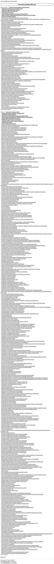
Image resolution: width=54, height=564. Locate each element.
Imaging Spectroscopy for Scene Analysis (10, 322)
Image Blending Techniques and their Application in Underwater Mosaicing (18, 305)
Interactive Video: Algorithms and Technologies (11, 347)
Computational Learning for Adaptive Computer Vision (13, 175)
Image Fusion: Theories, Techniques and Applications (13, 308)
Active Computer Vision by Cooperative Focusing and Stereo (14, 18)
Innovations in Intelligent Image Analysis (10, 333)
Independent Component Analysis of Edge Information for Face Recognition (18, 326)
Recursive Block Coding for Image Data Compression (13, 90)
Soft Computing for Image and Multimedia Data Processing (14, 472)
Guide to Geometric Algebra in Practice (10, 270)
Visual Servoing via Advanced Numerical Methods (12, 108)
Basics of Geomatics (5, 160)
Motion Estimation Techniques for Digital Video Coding (13, 395)
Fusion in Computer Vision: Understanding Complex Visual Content (16, 253)
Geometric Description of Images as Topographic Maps (13, 258)
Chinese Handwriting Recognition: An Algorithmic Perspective (15, 169)
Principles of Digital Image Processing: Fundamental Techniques (15, 436)
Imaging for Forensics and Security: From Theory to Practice (14, 321)
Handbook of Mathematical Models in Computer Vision (13, 283)
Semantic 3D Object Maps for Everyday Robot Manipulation (14, 463)
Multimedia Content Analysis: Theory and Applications (13, 73)
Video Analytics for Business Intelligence (10, 526)
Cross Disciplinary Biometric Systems (9, 205)
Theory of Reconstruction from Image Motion (11, 100)
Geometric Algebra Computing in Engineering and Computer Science (16, 257)
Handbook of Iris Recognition (7, 281)
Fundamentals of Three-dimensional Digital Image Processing (15, 252)
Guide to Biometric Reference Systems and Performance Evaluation (16, 266)
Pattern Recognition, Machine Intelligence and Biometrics (14, 427)
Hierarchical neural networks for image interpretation (13, 288)
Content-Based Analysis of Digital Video (10, 199)
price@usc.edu (5, 561)
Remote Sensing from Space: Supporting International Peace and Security (17, 91)
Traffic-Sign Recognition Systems (8, 508)
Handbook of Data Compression (8, 277)
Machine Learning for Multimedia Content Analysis (12, 364)
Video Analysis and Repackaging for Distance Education (13, 524)
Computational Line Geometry (8, 176)
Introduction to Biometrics (7, 349)
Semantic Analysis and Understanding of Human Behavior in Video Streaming (18, 464)
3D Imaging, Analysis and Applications (9, 133)
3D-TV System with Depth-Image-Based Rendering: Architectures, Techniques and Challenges (22, 137)
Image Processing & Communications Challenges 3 (12, 309)
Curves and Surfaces (5, 207)
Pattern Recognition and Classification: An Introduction (13, 426)
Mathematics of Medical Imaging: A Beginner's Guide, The (14, 381)
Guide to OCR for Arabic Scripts (8, 273)
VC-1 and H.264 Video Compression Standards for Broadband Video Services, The (19, 523)
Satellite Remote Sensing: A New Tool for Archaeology (13, 460)
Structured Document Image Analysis (9, 490)
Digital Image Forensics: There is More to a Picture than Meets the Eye (17, 219)
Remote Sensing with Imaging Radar (9, 453)
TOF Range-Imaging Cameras (7, 505)
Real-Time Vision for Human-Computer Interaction (12, 446)
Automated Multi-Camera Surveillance (10, 155)
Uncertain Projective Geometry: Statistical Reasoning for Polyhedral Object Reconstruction (21, 512)
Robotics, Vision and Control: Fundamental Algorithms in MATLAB (16, 456)
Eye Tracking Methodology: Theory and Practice (12, 243)
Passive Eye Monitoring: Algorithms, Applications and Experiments (16, 80)
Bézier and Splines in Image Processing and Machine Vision (14, 168)
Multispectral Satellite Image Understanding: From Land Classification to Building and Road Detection (24, 408)
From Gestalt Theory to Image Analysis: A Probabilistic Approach (15, 249)
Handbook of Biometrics (6, 54)
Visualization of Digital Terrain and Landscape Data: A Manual (15, 548)
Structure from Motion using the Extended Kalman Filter (14, 488)
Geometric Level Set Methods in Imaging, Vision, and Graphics (15, 52)
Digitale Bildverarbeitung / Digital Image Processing (12, 38)
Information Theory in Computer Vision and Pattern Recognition (15, 330)
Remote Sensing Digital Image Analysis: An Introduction (13, 451)
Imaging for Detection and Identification (10, 320)
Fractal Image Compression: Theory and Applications (13, 41)
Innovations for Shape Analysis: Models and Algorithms (13, 332)
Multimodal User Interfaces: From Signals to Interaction (13, 406)
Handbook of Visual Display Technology (10, 286)
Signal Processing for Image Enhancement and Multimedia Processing (16, 468)
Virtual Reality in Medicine (7, 532)
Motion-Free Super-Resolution (8, 397)
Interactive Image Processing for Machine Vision (12, 345)
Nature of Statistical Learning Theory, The (10, 76)
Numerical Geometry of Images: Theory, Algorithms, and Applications (16, 413)
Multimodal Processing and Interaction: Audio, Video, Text (14, 74)
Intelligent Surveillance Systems (8, 338)
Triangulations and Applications (8, 510)
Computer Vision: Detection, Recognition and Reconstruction (15, 194)
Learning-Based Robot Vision (7, 66)
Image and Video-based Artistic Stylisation (10, 304)
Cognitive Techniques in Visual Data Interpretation (12, 171)
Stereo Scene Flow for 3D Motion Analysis (10, 485)
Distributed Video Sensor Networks (9, 228)
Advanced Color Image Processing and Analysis (11, 139)
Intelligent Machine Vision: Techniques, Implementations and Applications (18, 61)
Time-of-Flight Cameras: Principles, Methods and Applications (15, 503)
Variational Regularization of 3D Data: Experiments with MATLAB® (16, 522)
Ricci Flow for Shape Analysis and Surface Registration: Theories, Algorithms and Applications (22, 455)
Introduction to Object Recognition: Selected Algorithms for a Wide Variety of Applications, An (22, 351)
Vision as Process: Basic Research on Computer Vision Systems (15, 107)
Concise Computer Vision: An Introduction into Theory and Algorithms (17, 197)
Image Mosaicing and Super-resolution (10, 59)
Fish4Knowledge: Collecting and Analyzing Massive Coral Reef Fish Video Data (18, 247)
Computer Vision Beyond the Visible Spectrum (11, 186)
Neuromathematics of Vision (7, 412)
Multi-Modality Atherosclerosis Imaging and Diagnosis (13, 400)
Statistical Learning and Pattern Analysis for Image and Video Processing (17, 94)
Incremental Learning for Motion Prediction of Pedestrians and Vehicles (17, 325)
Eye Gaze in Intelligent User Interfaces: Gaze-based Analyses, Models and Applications (20, 240)
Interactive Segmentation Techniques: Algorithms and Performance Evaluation (18, 346)
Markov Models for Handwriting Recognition (11, 372)
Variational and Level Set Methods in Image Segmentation (14, 519)
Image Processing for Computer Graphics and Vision (13, 311)
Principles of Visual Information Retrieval (10, 83)
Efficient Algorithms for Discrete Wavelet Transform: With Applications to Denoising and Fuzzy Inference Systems (26, 233)
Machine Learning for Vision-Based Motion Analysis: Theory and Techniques (18, 366)
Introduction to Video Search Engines (9, 354)
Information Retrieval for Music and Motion (11, 329)
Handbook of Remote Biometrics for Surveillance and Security (15, 285)
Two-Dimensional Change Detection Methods (11, 511)
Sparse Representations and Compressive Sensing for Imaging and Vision (17, 476)
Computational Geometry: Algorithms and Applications (13, 28)
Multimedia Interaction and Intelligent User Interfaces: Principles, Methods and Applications (22, 404)
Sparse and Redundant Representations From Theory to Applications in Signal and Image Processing (23, 474)
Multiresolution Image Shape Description (10, 75)
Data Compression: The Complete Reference (11, 29)
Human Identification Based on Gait (9, 298)
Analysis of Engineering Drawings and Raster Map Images (14, 150)
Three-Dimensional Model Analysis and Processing (12, 498)
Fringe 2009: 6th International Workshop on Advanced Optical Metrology (17, 42)
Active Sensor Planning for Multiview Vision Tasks (12, 21)
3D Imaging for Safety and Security (9, 131)
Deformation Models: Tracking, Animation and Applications (14, 214)
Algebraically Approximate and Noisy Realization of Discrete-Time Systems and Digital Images (22, 24)
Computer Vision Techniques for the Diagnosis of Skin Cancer (15, 188)
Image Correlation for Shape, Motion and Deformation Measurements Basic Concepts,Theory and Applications (26, 307)
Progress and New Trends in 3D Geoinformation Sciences (14, 438)
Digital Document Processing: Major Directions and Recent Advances (16, 215)
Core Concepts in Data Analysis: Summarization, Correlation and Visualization (18, 202)
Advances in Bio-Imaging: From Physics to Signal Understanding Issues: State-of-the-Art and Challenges (24, 143)
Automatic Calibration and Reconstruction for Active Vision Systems (16, 156)
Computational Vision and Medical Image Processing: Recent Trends (16, 177)
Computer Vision (5, 182)
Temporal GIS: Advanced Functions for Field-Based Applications (15, 99)
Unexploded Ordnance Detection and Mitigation (12, 516)
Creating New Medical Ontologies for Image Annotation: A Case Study (16, 203)
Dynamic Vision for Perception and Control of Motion (13, 230)
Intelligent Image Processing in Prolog (9, 337)
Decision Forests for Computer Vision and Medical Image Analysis (16, 212)
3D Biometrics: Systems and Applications (10, 126)
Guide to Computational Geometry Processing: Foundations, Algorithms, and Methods (20, 269)
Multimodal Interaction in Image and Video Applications (13, 405)
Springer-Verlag (4, 7)
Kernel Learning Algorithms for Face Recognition (12, 358)
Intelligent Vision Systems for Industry (9, 62)
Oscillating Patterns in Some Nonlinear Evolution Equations (14, 421)
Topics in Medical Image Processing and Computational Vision (15, 506)
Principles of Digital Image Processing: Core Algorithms (13, 435)
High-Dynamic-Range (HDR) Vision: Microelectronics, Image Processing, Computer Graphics (21, 290)
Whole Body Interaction (6, 550)
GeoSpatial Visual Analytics (7, 261)
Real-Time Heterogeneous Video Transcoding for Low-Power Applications (17, 444)
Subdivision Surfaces (6, 491)
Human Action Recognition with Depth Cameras (12, 294)
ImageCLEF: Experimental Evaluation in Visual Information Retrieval (16, 317)
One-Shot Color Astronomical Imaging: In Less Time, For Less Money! (16, 417)
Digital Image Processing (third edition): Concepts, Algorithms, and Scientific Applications (21, 35)
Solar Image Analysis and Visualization (9, 473)
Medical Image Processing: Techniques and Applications (13, 387)
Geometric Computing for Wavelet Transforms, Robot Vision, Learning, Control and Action (21, 48)
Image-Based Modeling (6, 315)
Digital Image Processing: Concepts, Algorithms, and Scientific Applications (18, 222)
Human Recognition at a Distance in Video (10, 299)
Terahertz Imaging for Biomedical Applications (11, 495)
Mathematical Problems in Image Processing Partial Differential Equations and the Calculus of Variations (24, 378)
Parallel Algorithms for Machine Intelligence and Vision (13, 423)
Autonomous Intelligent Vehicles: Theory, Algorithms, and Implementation (18, 159)
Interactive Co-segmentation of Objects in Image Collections (14, 342)
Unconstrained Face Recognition (8, 514)
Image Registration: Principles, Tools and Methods (12, 312)
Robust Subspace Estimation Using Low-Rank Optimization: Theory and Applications (20, 459)
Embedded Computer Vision (7, 235)
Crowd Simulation (5, 206)
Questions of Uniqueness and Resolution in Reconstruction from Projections (18, 86)
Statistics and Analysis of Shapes (8, 482)
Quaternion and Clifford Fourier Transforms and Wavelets (14, 440)
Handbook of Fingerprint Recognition (9, 56)
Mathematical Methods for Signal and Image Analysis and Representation (17, 375)
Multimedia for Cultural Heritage (8, 401)
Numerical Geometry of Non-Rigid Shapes (10, 414)
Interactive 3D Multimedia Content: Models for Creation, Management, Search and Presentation (22, 341)
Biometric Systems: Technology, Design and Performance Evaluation (16, 165)
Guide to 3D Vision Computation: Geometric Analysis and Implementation (17, 265)
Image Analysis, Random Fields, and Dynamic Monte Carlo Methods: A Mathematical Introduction (23, 303)
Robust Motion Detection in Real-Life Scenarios (11, 457)
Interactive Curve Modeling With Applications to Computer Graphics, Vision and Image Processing (23, 343)
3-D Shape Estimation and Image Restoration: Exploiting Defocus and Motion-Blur (19, 125)
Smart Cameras (4, 470)
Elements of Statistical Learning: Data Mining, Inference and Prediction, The (18, 40)
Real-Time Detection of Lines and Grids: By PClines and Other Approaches (17, 443)
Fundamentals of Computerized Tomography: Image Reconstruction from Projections (20, 45)
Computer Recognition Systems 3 (8, 181)
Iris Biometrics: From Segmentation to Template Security (14, 355)
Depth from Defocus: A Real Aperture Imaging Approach (13, 32)
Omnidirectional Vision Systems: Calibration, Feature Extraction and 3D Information (20, 415)
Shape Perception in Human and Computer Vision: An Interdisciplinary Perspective (19, 465)
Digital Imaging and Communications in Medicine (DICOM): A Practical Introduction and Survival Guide (24, 226)
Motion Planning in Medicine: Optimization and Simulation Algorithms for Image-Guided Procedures (23, 71)
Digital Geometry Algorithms (7, 218)
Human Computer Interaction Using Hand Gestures (12, 295)
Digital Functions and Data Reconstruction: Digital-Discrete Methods (16, 216)
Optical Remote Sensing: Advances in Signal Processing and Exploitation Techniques (20, 418)
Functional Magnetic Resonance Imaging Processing (12, 250)
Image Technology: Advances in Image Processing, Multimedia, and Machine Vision (19, 313)
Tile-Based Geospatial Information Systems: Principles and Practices (16, 501)
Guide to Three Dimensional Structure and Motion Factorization (15, 274)
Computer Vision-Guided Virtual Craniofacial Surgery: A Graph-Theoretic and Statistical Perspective (23, 192)
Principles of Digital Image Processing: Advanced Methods (14, 434)
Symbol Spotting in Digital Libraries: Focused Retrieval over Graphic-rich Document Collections (22, 494)
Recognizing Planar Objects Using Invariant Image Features (14, 88)
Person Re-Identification (6, 429)
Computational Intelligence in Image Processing (12, 173)
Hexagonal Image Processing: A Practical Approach (12, 287)
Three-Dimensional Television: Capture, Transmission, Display (15, 499)
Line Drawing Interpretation (7, 362)
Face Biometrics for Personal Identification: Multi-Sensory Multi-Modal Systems (19, 244)
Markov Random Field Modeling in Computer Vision (13, 67)
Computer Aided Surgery (6, 178)
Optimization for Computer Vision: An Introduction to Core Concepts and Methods (19, 419)
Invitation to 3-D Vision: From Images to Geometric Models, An (15, 63)
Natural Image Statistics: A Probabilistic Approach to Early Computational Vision (19, 409)
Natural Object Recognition (7, 410)
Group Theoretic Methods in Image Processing (11, 53)
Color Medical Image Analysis (7, 172)
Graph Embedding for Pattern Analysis (9, 262)
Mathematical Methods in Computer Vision (11, 69)
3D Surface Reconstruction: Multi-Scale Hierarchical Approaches (15, 134)
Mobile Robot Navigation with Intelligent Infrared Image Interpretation (17, 389)
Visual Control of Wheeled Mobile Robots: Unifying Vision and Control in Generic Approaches (22, 541)
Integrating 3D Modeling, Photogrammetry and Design (13, 334)
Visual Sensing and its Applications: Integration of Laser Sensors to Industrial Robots (20, 545)
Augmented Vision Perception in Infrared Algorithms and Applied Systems (17, 154)
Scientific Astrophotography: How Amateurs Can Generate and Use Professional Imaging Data (22, 461)
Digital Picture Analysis (6, 37)
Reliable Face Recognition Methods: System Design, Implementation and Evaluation (20, 450)
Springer (2, 112)
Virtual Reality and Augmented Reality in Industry (12, 531)
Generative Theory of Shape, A (8, 46)
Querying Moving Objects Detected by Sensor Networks (13, 442)
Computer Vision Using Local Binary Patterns (11, 189)
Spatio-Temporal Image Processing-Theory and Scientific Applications (16, 477)
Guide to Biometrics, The (6, 267)
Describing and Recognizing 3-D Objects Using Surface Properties (15, 33)
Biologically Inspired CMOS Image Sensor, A (11, 163)
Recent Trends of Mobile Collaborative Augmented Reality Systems (16, 447)
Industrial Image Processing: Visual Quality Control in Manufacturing (16, 328)
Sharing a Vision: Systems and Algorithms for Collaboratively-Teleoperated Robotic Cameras (21, 467)
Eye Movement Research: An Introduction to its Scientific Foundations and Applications (20, 241)
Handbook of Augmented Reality (8, 275)
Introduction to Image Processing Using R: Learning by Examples (15, 350)
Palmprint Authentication (7, 422)
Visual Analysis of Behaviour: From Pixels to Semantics (13, 537)
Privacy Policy (14, 1)
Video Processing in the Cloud (8, 527)
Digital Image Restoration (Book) (8, 224)
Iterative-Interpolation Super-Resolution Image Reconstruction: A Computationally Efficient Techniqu (23, 357)
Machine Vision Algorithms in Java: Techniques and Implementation (16, 367)
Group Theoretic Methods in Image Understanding (12, 264)
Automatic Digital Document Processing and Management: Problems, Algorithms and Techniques (23, 157)
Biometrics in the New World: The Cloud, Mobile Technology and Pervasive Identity (20, 167)
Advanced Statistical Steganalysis (8, 140)
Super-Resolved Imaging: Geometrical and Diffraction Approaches (16, 493)
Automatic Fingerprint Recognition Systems (11, 25)
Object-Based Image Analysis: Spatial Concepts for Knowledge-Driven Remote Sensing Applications (23, 79)
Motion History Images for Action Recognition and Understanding (16, 396)
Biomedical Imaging (5, 27)
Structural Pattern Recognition (8, 486)
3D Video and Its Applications (8, 135)
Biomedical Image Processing (7, 164)
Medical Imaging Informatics (7, 388)
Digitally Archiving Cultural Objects (9, 227)
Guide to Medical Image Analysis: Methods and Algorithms (14, 271)
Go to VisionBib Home (5, 1)
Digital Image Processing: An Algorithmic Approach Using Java (15, 223)
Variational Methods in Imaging (8, 520)
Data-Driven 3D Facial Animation (8, 211)
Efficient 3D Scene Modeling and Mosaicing (11, 232)
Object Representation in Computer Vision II (11, 78)
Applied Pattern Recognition (7, 152)
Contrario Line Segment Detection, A (9, 201)
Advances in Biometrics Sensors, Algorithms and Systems (14, 144)
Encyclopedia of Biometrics (7, 236)
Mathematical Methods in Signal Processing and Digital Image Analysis (17, 376)
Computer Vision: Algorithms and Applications (11, 193)
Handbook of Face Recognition (8, 278)
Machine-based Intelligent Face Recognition (11, 371)
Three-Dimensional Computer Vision (9, 101)
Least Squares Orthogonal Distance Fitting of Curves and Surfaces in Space (17, 359)
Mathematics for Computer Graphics (9, 380)
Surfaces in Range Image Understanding (10, 96)
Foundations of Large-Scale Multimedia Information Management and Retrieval (19, 248)
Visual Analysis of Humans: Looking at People (11, 539)
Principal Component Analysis (8, 82)
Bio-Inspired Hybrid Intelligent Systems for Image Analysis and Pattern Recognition (19, 161)
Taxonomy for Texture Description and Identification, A (13, 97)
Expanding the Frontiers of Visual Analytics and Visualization (14, 239)
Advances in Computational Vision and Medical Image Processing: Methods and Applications (22, 146)
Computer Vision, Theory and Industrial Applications (13, 190)
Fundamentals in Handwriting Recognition (10, 44)
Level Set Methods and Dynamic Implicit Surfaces (12, 360)
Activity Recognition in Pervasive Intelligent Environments (14, 138)
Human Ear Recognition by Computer (9, 296)
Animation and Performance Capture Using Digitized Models (14, 151)
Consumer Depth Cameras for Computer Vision (11, 198)
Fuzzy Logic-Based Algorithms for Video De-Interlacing (13, 254)
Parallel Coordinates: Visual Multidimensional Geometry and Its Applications (18, 425)
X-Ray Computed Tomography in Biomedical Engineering (13, 553)
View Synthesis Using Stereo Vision (9, 104)
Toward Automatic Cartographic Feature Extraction (12, 103)
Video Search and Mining (7, 528)
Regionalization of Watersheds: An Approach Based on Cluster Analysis (17, 448)
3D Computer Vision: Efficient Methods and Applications (13, 127)
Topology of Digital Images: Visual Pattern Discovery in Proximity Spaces (17, 507)
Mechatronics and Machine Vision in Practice (11, 384)
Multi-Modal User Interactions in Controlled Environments (14, 398)
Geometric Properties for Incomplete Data (10, 260)
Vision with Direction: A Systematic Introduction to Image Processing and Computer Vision (21, 535)
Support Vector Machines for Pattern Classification (12, 95)
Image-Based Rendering (6, 316)
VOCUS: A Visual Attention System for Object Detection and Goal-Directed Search (19, 549)
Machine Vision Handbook (7, 370)
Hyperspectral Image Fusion (7, 302)
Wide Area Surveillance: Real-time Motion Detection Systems (15, 552)
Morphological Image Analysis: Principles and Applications (14, 70)
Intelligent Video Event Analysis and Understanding (12, 340)
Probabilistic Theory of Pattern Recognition (11, 84)
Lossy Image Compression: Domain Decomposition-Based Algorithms (16, 363)
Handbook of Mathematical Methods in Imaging (12, 282)
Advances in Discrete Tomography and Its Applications (13, 148)
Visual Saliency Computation (7, 544)
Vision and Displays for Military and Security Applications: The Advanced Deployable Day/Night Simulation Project (26, 533)
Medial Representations (6, 385)
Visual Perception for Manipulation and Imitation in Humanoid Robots (17, 543)
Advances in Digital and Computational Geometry (12, 147)
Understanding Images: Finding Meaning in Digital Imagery (14, 515)
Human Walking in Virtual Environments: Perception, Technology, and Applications (19, 300)
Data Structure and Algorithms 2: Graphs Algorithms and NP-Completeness (18, 31)
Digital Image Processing (6, 220)
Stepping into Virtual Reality (7, 484)
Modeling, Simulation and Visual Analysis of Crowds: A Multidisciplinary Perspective (20, 393)
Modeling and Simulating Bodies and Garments (11, 391)
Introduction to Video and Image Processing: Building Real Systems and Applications (20, 353)
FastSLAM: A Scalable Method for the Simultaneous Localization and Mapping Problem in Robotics (23, 245)
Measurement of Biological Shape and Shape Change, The (14, 383)
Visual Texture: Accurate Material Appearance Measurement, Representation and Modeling (21, 546)
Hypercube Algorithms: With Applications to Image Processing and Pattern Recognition (20, 58)
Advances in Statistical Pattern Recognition (10, 23)
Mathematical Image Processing (8, 374)
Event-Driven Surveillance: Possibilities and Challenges (13, 237)
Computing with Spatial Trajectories (9, 195)
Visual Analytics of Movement (8, 540)
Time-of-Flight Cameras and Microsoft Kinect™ (11, 502)
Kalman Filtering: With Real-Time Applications (11, 65)
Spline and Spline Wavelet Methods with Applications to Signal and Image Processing (20, 478)
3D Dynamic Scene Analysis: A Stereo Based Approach (13, 130)
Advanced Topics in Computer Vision (9, 142)
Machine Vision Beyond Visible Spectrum (10, 368)
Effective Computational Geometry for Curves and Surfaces (14, 231)
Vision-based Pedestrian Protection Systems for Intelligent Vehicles (16, 536)
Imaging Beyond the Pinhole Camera (9, 319)
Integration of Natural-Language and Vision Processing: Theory (15, 336)
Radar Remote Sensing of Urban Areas (9, 87)
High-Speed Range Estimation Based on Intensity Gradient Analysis (16, 57)
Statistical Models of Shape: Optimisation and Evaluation (14, 481)
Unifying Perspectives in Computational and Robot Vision (14, 518)
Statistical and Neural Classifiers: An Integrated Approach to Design (16, 92)
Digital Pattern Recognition (7, 36)
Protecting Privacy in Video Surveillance (10, 439)
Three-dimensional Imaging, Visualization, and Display (13, 497)
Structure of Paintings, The (7, 489)
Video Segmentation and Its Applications (10, 529)
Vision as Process (5, 105)
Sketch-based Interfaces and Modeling (9, 469)
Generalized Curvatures (6, 256)
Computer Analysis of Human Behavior (10, 180)
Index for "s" (3, 557)
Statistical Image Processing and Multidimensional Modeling (14, 480)
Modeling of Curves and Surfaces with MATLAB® (12, 392)
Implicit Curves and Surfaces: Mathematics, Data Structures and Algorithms (18, 324)
